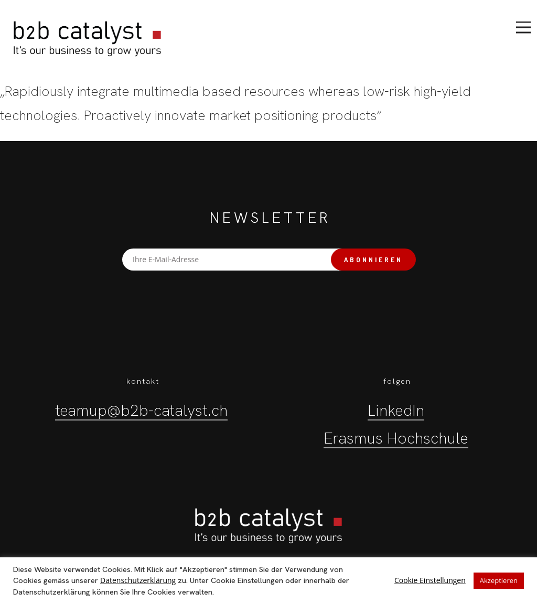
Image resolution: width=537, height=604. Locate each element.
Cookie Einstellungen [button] (430, 580)
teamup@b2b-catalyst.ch (141, 410)
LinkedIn (396, 410)
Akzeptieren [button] (499, 580)
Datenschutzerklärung (138, 580)
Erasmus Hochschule (396, 438)
